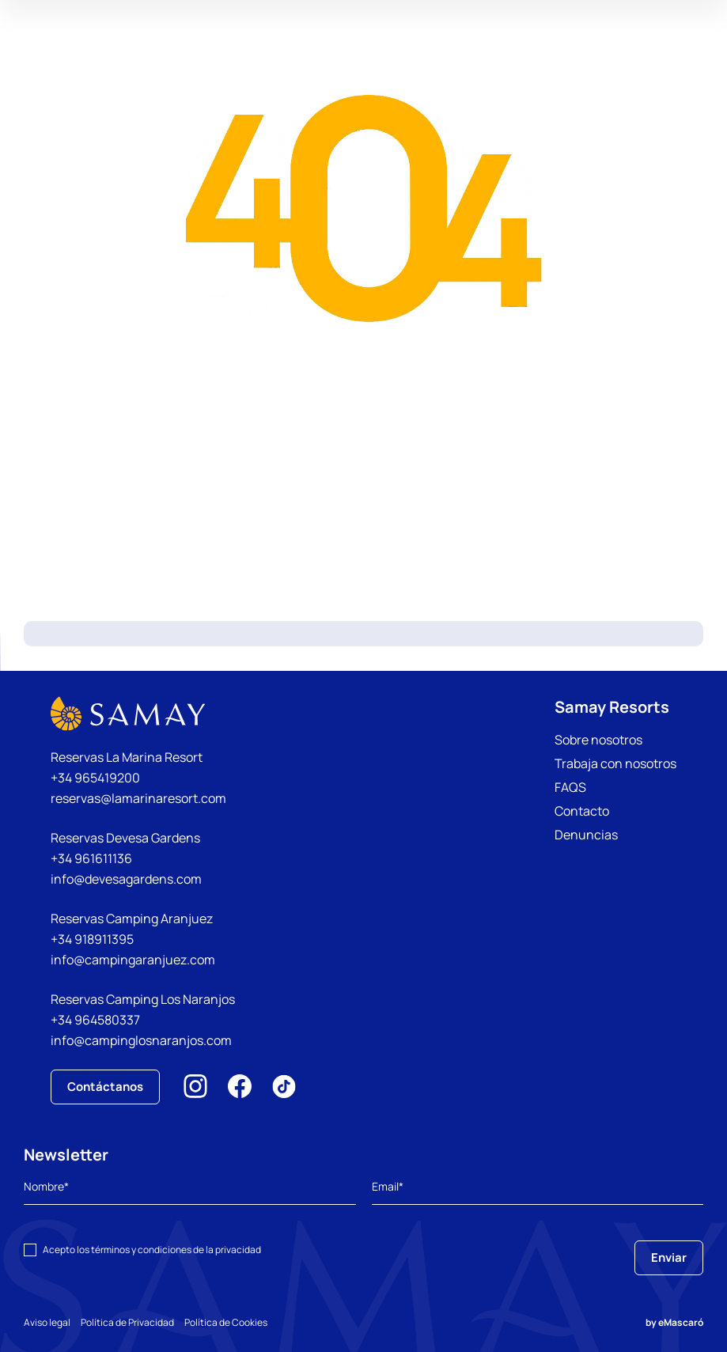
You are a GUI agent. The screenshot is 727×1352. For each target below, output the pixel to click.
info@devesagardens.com (126, 879)
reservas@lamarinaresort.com (138, 798)
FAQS (570, 787)
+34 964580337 (95, 1019)
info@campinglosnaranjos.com (141, 1040)
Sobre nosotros (598, 739)
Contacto (582, 811)
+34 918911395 (92, 939)
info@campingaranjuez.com (133, 959)
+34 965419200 (95, 777)
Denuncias (586, 834)
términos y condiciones (141, 1249)
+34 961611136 (91, 858)
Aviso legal (47, 1322)
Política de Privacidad (136, 1322)
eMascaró (680, 1322)
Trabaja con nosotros (615, 763)
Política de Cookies (243, 1322)
